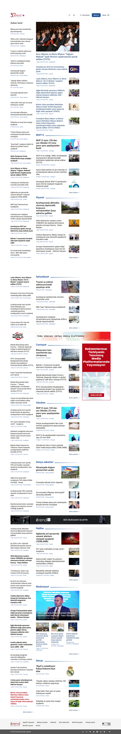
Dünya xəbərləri (44, 462)
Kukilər (38, 725)
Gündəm (40, 402)
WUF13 (40, 135)
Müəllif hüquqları (77, 722)
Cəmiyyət (41, 344)
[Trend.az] (17, 15)
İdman (39, 660)
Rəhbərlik (53, 722)
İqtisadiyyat (42, 276)
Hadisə (40, 528)
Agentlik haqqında (28, 722)
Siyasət (40, 197)
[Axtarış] (69, 15)
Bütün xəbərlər (73, 192)
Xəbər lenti (16, 23)
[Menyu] (106, 15)
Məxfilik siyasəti (28, 725)
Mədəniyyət (42, 586)
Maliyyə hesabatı (42, 722)
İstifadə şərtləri (90, 722)
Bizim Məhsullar (64, 722)
